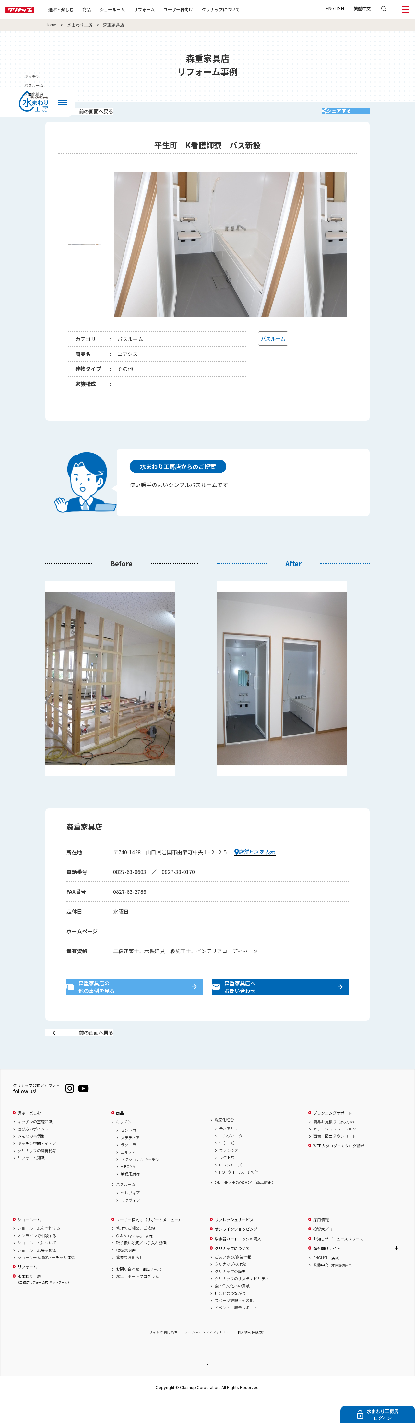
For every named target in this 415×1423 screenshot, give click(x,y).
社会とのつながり (230, 1316)
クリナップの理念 (230, 1286)
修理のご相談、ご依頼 (135, 1251)
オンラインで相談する (37, 1258)
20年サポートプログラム (137, 1299)
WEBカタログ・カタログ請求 (338, 1168)
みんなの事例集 (31, 1158)
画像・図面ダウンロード (334, 1158)
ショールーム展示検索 (37, 1272)
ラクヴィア (130, 1223)
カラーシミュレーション (334, 1151)
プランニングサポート (332, 1135)
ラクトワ (227, 1180)
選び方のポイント (33, 1151)
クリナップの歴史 (230, 1294)
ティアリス (228, 1151)
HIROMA (128, 1189)
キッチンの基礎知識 (35, 1144)
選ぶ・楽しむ (81, 9)
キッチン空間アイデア (37, 1166)
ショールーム (133, 9)
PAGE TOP (207, 1387)
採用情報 (321, 1242)
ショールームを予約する (39, 1251)
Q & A (135, 1258)
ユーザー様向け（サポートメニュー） (149, 1242)
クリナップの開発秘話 (37, 1173)
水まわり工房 (79, 25)
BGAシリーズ (230, 1187)
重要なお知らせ (129, 1280)
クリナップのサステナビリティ (242, 1301)
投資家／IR (322, 1251)
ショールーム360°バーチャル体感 (46, 1280)
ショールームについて (37, 1265)
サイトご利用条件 (163, 1355)
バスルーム (126, 1207)
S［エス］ (228, 1165)
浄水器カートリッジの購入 (238, 1261)
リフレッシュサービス (234, 1242)
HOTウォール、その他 (238, 1194)
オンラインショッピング (236, 1251)
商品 (120, 1135)
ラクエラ (128, 1167)
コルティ (128, 1174)
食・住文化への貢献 (232, 1308)
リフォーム (164, 9)
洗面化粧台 (224, 1142)
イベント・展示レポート (236, 1330)
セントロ (128, 1152)
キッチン (124, 1144)
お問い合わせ (139, 1291)
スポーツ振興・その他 (234, 1323)
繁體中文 (362, 8)
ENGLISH (335, 8)
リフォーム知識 (31, 1180)
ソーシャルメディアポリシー (207, 1355)
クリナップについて (241, 9)
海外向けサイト (326, 1271)
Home (50, 25)
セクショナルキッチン (140, 1182)
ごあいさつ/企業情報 (233, 1279)
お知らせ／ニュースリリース (338, 1261)
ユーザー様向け (199, 9)
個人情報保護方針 (251, 1355)
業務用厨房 (130, 1196)
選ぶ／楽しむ (29, 1135)
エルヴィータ (231, 1158)
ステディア (130, 1160)
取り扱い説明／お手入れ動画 (141, 1265)
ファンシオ (229, 1173)
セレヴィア (130, 1215)
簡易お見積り (334, 1144)
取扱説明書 (126, 1272)
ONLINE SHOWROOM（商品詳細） (245, 1205)
